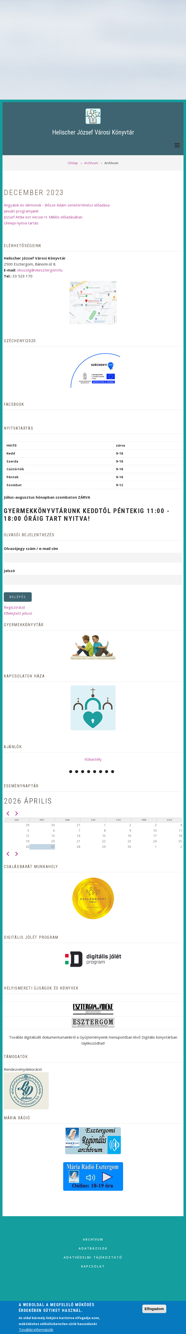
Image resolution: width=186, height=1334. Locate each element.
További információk (36, 1329)
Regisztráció (14, 607)
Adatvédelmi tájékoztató (93, 1257)
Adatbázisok (93, 1248)
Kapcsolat (93, 1266)
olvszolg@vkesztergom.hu (39, 269)
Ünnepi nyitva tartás (21, 222)
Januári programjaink (21, 210)
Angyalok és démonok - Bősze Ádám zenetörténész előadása (57, 204)
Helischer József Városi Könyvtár (93, 132)
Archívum (93, 1239)
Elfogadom (154, 1309)
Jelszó (9, 570)
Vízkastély (93, 759)
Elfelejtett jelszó (18, 613)
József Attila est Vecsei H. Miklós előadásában (43, 216)
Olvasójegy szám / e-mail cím (31, 548)
